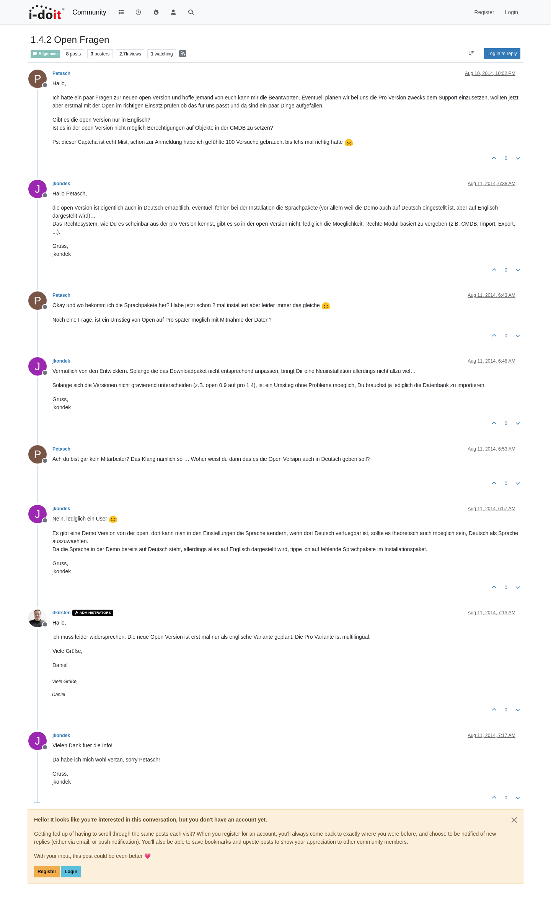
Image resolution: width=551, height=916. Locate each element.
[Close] (514, 820)
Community (89, 12)
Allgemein (45, 53)
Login (71, 871)
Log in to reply (502, 53)
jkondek (61, 183)
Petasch (61, 73)
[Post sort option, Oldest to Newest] (471, 53)
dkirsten (61, 612)
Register (46, 871)
